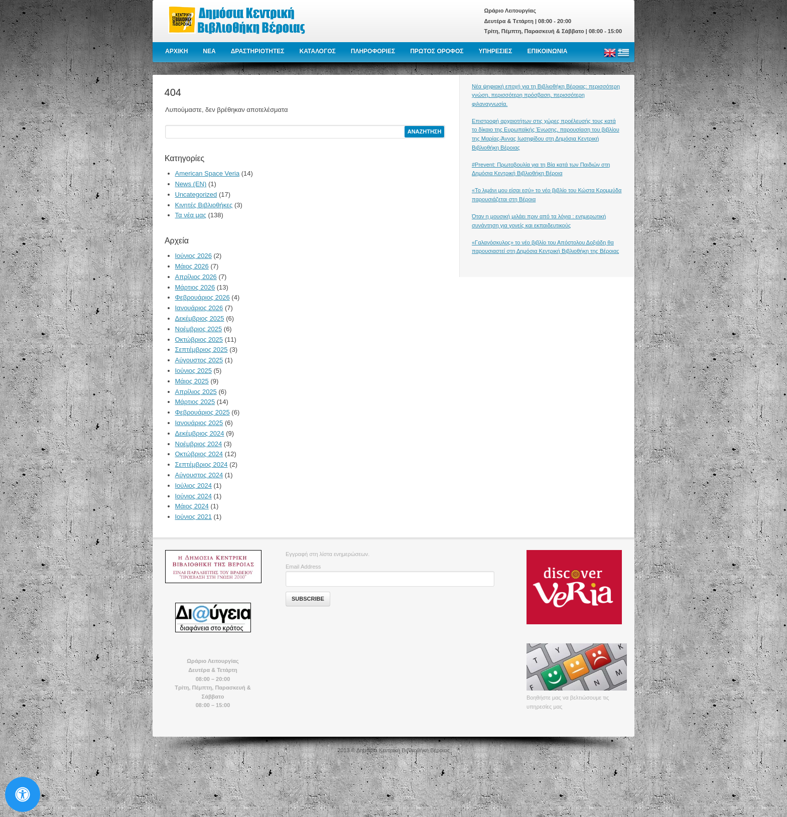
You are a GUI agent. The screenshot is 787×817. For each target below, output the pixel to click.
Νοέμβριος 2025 (198, 329)
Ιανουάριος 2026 (199, 308)
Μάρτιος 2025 (195, 401)
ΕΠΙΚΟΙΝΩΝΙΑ (548, 51)
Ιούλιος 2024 (193, 485)
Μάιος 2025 (192, 381)
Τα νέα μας (190, 215)
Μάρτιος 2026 (195, 287)
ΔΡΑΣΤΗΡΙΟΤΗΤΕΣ (258, 51)
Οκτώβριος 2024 (199, 454)
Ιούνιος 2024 (193, 496)
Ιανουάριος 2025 (199, 423)
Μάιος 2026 (192, 266)
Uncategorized (196, 194)
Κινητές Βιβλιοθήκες (204, 205)
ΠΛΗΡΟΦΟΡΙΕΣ (373, 51)
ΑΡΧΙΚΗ (176, 51)
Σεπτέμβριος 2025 (201, 349)
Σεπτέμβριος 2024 (201, 464)
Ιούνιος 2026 (193, 255)
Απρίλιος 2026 (196, 277)
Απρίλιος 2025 (196, 391)
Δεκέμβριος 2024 (199, 433)
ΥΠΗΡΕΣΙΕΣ (495, 51)
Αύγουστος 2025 (199, 360)
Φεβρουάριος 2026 (202, 297)
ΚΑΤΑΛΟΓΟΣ (318, 51)
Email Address (303, 567)
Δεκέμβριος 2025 (199, 318)
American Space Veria (207, 173)
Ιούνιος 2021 (193, 516)
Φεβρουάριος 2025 (202, 412)
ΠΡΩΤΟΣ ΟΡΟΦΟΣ (436, 51)
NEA (209, 51)
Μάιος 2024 (192, 506)
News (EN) (191, 184)
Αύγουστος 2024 (199, 475)
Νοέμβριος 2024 (198, 444)
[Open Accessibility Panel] (22, 794)
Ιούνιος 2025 (193, 370)
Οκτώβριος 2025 (199, 339)
